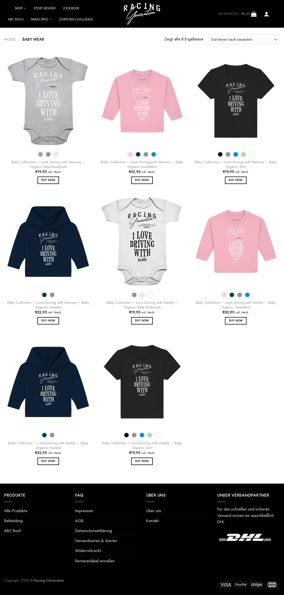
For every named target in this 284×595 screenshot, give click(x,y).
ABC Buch (16, 19)
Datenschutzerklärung (93, 530)
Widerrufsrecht (88, 550)
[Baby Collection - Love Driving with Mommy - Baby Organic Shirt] (236, 101)
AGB (79, 521)
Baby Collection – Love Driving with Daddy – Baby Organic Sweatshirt (236, 305)
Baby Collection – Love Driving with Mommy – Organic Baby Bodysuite (48, 164)
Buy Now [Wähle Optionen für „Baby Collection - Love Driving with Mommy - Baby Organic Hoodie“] (48, 320)
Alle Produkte (15, 511)
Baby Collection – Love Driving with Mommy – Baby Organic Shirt (236, 164)
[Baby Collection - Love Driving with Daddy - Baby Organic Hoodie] (48, 382)
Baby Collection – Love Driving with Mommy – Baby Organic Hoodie (48, 305)
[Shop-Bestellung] (244, 39)
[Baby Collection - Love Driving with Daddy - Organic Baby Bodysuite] (142, 241)
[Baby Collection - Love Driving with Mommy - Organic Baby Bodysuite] (48, 101)
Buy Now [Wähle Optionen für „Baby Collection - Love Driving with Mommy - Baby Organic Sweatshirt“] (142, 180)
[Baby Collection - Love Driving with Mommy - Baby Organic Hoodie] (48, 241)
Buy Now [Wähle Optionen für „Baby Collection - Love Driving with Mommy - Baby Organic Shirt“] (235, 180)
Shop (20, 8)
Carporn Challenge (76, 19)
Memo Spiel (41, 19)
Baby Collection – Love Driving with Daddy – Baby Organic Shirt (142, 445)
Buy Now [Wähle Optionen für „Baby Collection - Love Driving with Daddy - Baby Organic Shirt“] (142, 461)
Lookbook (71, 8)
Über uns (153, 511)
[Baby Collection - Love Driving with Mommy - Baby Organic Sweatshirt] (142, 101)
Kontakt (152, 521)
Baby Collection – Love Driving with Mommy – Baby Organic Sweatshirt (142, 164)
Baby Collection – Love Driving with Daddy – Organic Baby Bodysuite (142, 305)
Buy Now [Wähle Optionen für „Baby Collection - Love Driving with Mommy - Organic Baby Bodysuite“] (48, 180)
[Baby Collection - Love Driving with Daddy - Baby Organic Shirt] (142, 382)
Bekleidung (13, 521)
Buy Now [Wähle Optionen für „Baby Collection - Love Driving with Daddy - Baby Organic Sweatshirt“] (235, 320)
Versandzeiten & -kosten (96, 540)
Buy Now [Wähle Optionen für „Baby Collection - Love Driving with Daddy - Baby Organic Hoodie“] (48, 461)
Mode (10, 39)
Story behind (45, 8)
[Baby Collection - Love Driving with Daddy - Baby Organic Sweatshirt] (236, 241)
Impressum (84, 511)
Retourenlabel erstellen (95, 561)
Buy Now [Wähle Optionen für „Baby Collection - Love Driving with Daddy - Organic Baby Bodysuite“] (142, 320)
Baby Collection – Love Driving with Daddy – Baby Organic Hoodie (48, 445)
